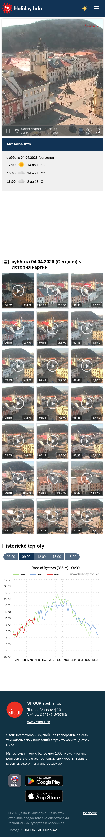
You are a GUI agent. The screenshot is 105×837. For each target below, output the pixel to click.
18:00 (72, 557)
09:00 (26, 557)
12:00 (41, 557)
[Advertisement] (52, 222)
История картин (30, 267)
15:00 (57, 557)
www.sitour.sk (38, 722)
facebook (90, 813)
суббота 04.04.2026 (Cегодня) (47, 261)
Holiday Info (18, 5)
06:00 (11, 557)
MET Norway (47, 830)
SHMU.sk (28, 830)
